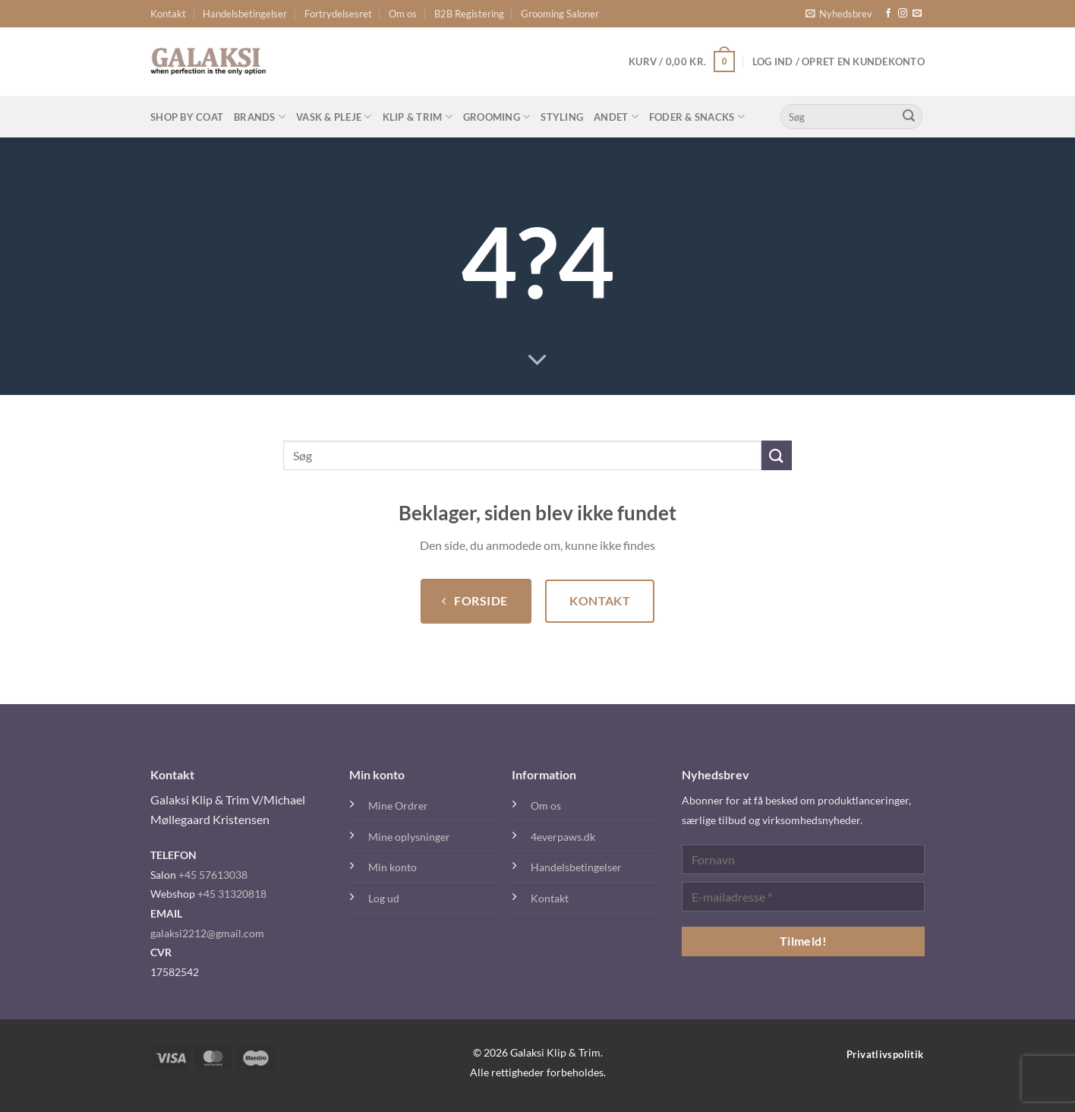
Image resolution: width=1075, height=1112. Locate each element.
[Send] (909, 117)
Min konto (392, 867)
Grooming (497, 116)
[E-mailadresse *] (803, 896)
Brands (259, 116)
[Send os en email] (917, 13)
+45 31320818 (231, 893)
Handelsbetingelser (245, 14)
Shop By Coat (186, 117)
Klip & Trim (417, 116)
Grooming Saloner (560, 14)
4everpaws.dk (563, 836)
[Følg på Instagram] (902, 13)
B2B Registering (469, 14)
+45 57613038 (212, 874)
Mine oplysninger (409, 836)
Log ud (383, 898)
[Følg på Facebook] (888, 13)
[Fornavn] (803, 859)
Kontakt (168, 14)
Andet (616, 116)
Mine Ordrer (398, 805)
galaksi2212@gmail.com (207, 933)
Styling (562, 117)
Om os (403, 14)
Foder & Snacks (697, 116)
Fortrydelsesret (338, 14)
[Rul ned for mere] (537, 361)
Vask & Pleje (334, 116)
